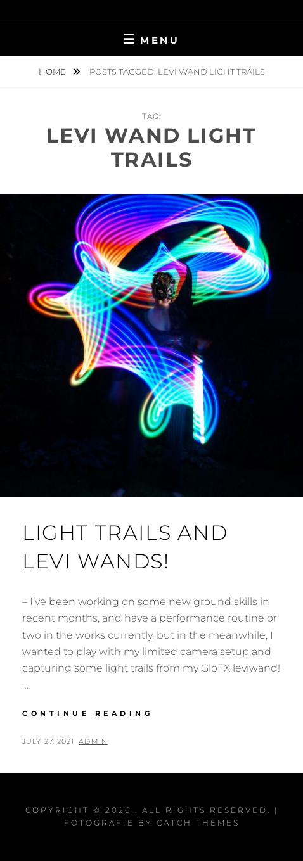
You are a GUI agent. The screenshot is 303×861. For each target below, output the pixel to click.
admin (93, 741)
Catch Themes (198, 822)
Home (53, 72)
